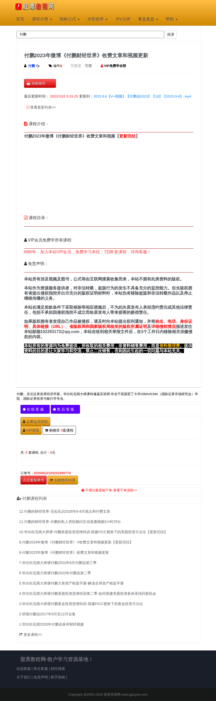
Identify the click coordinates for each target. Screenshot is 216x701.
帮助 (172, 19)
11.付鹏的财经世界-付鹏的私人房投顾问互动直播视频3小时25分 (70, 522)
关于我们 (23, 677)
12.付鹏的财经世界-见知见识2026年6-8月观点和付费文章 (64, 511)
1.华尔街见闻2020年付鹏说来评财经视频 (51, 624)
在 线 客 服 (35, 409)
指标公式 (70, 19)
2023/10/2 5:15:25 (64, 96)
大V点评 (122, 19)
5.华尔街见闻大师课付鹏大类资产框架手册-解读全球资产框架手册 (71, 583)
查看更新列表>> (41, 107)
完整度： (77, 66)
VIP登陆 (31, 430)
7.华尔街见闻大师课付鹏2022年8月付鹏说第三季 (58, 563)
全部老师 (97, 19)
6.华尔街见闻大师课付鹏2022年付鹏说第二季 (55, 573)
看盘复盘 (148, 19)
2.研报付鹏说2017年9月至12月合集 (47, 614)
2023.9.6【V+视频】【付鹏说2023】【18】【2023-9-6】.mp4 (142, 96)
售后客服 (41, 669)
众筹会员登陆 (35, 422)
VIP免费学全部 (115, 66)
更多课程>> (30, 634)
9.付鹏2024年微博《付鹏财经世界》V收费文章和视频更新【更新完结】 (76, 542)
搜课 (170, 34)
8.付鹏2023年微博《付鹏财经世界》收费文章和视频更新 (64, 552)
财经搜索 (58, 669)
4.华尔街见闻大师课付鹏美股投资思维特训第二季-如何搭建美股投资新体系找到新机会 (87, 593)
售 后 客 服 (65, 409)
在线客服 (23, 669)
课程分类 (42, 19)
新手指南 (58, 677)
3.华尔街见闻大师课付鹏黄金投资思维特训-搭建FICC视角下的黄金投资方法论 (81, 604)
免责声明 (41, 677)
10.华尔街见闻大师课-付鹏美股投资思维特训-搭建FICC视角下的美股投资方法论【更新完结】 (93, 532)
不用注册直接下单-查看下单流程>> (109, 490)
